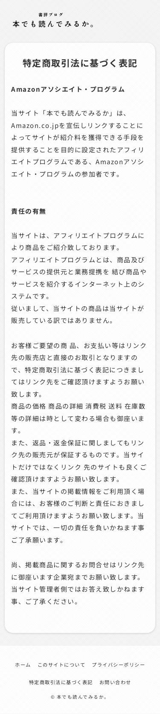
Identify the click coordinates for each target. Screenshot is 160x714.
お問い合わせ (115, 682)
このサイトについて (62, 664)
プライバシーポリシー (118, 664)
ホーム (23, 664)
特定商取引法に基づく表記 (61, 682)
